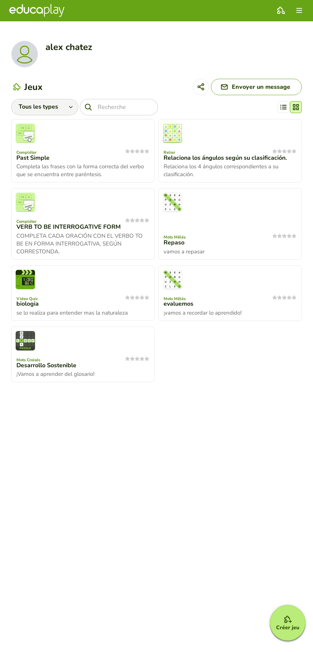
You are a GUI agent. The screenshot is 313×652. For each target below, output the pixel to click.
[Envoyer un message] (256, 87)
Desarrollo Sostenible (46, 365)
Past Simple (33, 158)
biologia (27, 304)
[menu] (299, 10)
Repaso (174, 243)
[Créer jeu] (288, 623)
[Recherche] (119, 107)
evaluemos (178, 304)
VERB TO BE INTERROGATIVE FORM (68, 227)
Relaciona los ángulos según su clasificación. (225, 158)
